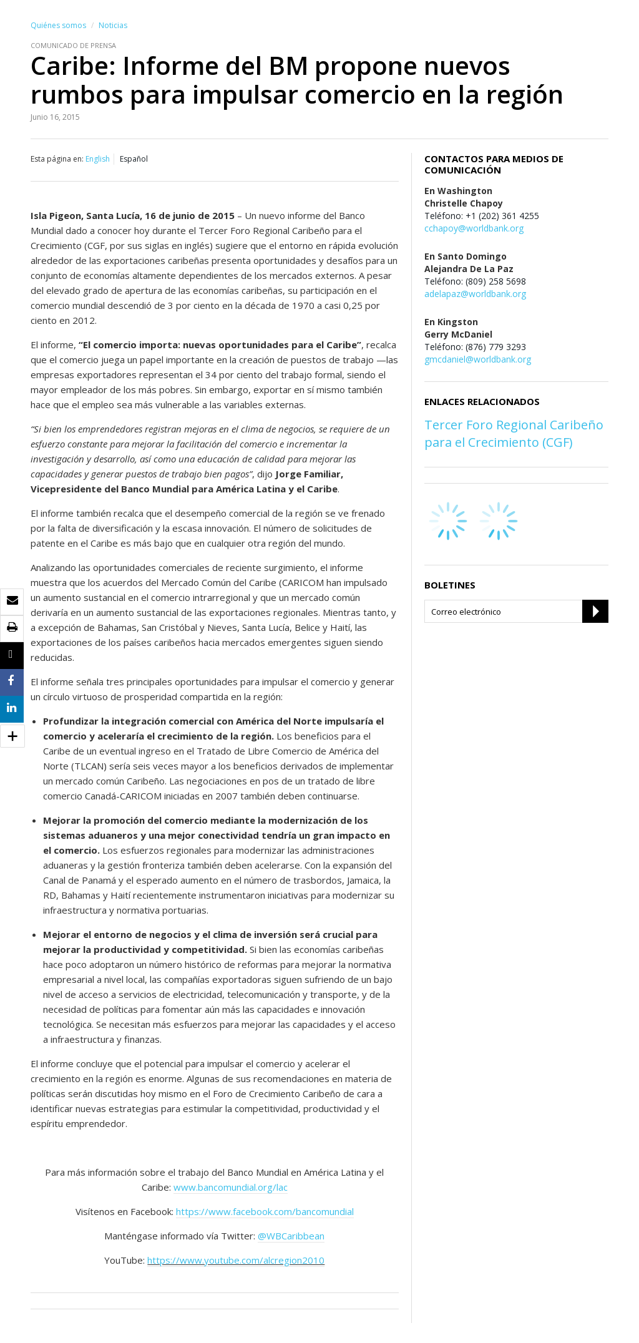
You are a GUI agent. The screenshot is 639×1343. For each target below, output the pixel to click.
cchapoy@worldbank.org (474, 228)
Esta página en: (57, 159)
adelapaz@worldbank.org (475, 294)
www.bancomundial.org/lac (230, 1187)
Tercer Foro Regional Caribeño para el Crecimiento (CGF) (513, 433)
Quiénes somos (58, 25)
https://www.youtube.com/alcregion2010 (235, 1260)
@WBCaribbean (291, 1235)
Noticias (113, 25)
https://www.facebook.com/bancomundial (265, 1211)
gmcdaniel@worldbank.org (477, 359)
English (97, 159)
